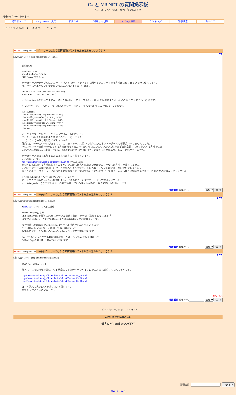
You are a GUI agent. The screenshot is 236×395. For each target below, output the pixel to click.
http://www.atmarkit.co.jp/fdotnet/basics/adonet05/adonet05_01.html (54, 278)
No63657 (27, 206)
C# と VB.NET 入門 (46, 21)
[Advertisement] (118, 40)
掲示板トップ (19, 21)
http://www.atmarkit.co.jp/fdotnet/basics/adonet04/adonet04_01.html (54, 275)
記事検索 (183, 21)
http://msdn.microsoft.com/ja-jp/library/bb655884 (45, 162)
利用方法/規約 (100, 21)
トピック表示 (128, 21)
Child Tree (118, 391)
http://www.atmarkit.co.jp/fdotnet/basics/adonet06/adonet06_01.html (54, 281)
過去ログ (210, 21)
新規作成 (73, 21)
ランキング (156, 21)
